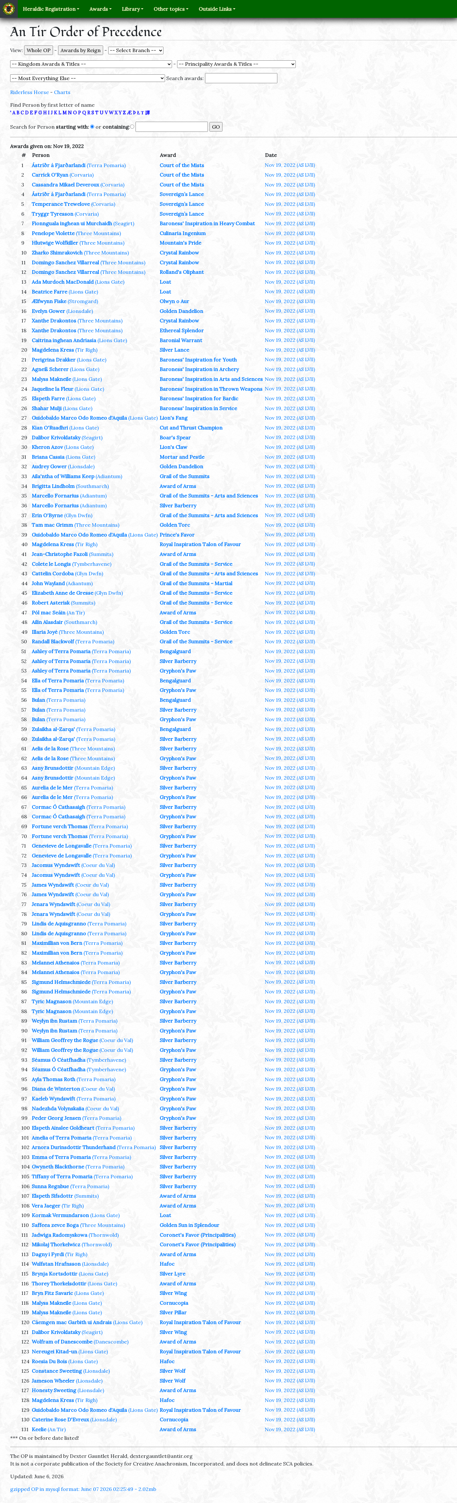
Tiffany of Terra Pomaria (62, 1176)
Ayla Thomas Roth (53, 1079)
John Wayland (48, 583)
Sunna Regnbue (50, 1186)
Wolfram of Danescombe (62, 1341)
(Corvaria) (82, 175)
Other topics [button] (169, 9)
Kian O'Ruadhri (50, 427)
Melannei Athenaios (55, 962)
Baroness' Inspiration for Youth (198, 359)
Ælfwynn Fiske (49, 301)
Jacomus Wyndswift (56, 865)
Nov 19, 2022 (290, 165)
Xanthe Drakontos (54, 320)
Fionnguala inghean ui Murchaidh (72, 223)
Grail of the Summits (184, 476)
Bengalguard (175, 651)
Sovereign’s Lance (182, 194)
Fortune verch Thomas (60, 826)
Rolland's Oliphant (182, 272)
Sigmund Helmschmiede (61, 982)
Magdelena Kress (53, 350)
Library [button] (131, 9)
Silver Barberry (178, 505)
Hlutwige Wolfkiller (55, 243)
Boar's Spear (175, 437)
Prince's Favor (177, 534)
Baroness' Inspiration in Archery (199, 369)
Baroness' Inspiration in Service (198, 408)
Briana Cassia (48, 457)
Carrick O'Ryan (50, 175)
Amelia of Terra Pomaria (61, 1137)
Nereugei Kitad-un (54, 1351)
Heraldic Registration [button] (49, 9)
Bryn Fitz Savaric (52, 1293)
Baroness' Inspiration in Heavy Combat (207, 223)
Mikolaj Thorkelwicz (56, 1244)
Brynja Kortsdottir (54, 1273)
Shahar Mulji (47, 408)
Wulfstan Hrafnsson (56, 1264)
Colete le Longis (51, 564)
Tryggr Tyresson (52, 214)
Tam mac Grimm (52, 525)
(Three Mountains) (98, 233)
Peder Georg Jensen (56, 1118)
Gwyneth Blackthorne (58, 1166)
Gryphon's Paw (178, 670)
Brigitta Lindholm (53, 486)
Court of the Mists (182, 165)
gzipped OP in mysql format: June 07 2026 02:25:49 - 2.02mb (83, 1489)
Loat (165, 282)
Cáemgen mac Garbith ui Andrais (72, 1322)
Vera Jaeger (46, 1205)
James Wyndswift (53, 885)
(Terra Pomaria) (106, 165)
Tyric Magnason (51, 1001)
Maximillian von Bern (57, 943)
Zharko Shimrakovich (57, 252)
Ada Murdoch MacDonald (63, 282)
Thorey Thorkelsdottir (59, 1283)
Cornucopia (174, 1303)
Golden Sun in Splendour (189, 1225)
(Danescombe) (111, 1341)
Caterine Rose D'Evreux (60, 1419)
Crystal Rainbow (179, 252)
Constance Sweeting (57, 1371)
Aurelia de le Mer (52, 787)
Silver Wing (173, 1293)
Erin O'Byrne (47, 515)
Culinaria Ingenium (183, 233)
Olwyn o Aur (174, 301)
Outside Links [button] (215, 9)
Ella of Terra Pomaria (58, 680)
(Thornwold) (104, 1235)
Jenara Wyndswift (53, 904)
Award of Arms (178, 486)
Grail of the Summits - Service (196, 564)
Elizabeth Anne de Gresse (62, 593)
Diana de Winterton (56, 1089)
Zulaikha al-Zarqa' (53, 729)
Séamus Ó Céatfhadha (58, 1060)
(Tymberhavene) (91, 564)
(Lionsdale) (79, 311)
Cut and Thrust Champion (191, 427)
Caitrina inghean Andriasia (64, 340)
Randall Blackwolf (53, 641)
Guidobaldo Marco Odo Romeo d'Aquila (79, 418)
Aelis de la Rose (50, 748)
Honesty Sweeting (54, 1390)
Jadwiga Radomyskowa (59, 1235)
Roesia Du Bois (49, 1361)
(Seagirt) (123, 223)
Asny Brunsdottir (52, 768)
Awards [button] (98, 9)
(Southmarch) (92, 486)
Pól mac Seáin (48, 612)
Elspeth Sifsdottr (52, 1196)
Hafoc (167, 1264)
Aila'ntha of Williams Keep (63, 476)
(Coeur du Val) (98, 865)
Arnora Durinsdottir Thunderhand (74, 1147)
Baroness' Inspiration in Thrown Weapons (211, 389)
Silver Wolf (172, 1371)
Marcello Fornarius (55, 495)
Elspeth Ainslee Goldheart (63, 1128)
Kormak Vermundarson (60, 1215)
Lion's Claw (173, 447)
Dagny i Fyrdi (48, 1254)
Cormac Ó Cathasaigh (58, 807)
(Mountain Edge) (95, 768)
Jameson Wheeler (53, 1381)
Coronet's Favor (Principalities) (197, 1235)
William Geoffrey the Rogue (65, 1040)
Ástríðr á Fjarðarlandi (58, 165)
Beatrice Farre (49, 291)
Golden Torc (175, 525)
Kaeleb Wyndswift (53, 1098)
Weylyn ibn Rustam (54, 1021)
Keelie (39, 1429)
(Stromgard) (83, 301)
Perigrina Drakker (54, 359)
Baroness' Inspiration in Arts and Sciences (211, 379)
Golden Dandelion (181, 311)
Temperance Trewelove (61, 204)
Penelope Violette (53, 233)
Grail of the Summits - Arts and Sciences (209, 495)
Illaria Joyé (44, 632)
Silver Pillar (173, 1312)
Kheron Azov (47, 447)
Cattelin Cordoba (53, 573)
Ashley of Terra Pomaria (61, 651)
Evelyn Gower (48, 311)
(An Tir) (76, 612)
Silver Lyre (172, 1273)
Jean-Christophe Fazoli (60, 554)
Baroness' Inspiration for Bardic (199, 398)
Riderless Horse (29, 92)
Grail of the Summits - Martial (196, 583)
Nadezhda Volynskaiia (58, 1108)
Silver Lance (174, 350)
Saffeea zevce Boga (55, 1225)
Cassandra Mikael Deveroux (65, 184)
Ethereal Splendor (182, 330)
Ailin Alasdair (47, 622)
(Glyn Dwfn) (78, 515)
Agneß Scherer (50, 369)
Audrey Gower (49, 466)
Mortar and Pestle (182, 457)
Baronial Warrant (181, 340)
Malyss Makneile (51, 379)
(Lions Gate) (109, 282)
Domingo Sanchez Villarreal (65, 262)
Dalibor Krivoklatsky (56, 437)
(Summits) (101, 554)
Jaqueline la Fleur (52, 389)
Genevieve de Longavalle (61, 846)
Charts (62, 92)
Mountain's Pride (180, 243)
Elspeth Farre (48, 398)
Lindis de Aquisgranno (59, 923)
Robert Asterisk (51, 602)
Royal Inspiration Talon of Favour (200, 544)
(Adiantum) (109, 476)
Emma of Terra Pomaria (61, 1157)
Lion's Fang (174, 418)
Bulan (38, 700)
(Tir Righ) (86, 350)
